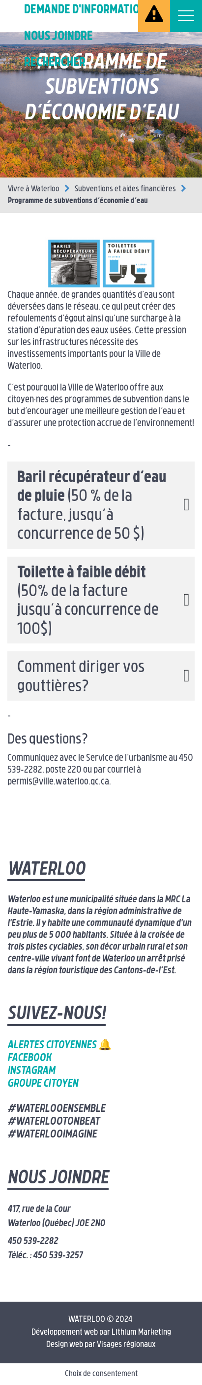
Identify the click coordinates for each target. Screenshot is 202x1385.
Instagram (31, 1071)
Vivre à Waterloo (33, 189)
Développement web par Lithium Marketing (101, 1332)
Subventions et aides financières (125, 189)
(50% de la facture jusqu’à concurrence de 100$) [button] (88, 602)
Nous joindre (58, 37)
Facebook (29, 1058)
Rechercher (55, 63)
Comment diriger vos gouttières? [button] (80, 677)
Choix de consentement (101, 1374)
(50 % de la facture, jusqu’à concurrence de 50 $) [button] (92, 506)
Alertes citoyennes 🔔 (59, 1045)
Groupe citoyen (42, 1084)
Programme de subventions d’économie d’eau (78, 201)
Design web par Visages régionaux (101, 1345)
